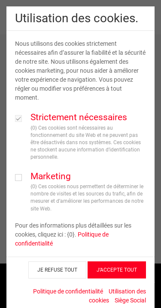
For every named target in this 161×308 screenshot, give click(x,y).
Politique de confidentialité (68, 291)
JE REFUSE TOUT (57, 270)
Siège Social (130, 300)
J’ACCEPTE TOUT (117, 270)
